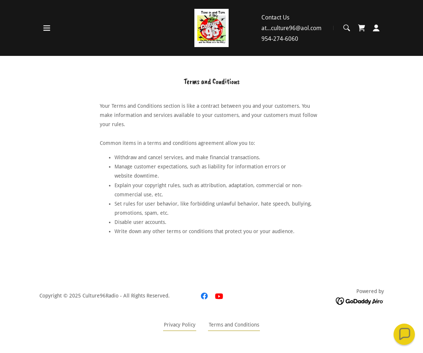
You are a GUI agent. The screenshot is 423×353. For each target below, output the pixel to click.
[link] (211, 28)
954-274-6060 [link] (279, 38)
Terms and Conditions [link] (234, 325)
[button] (46, 28)
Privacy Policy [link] (179, 325)
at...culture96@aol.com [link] (291, 28)
